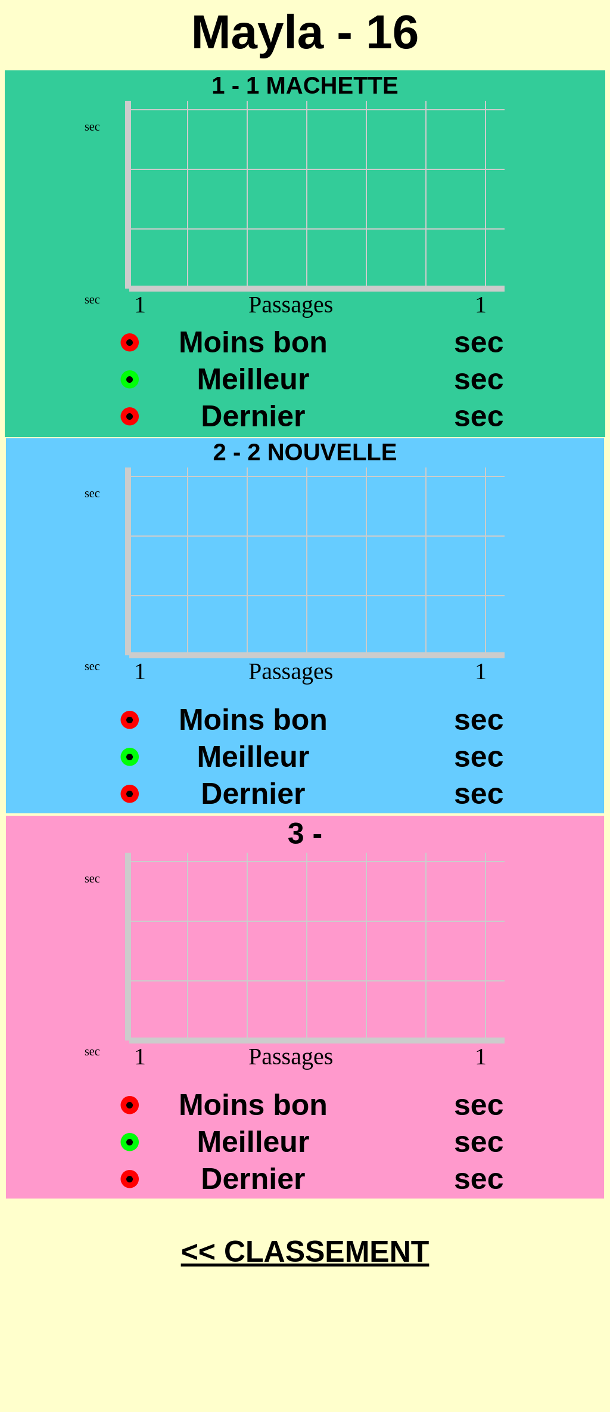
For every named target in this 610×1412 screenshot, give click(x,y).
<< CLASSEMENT (305, 1251)
